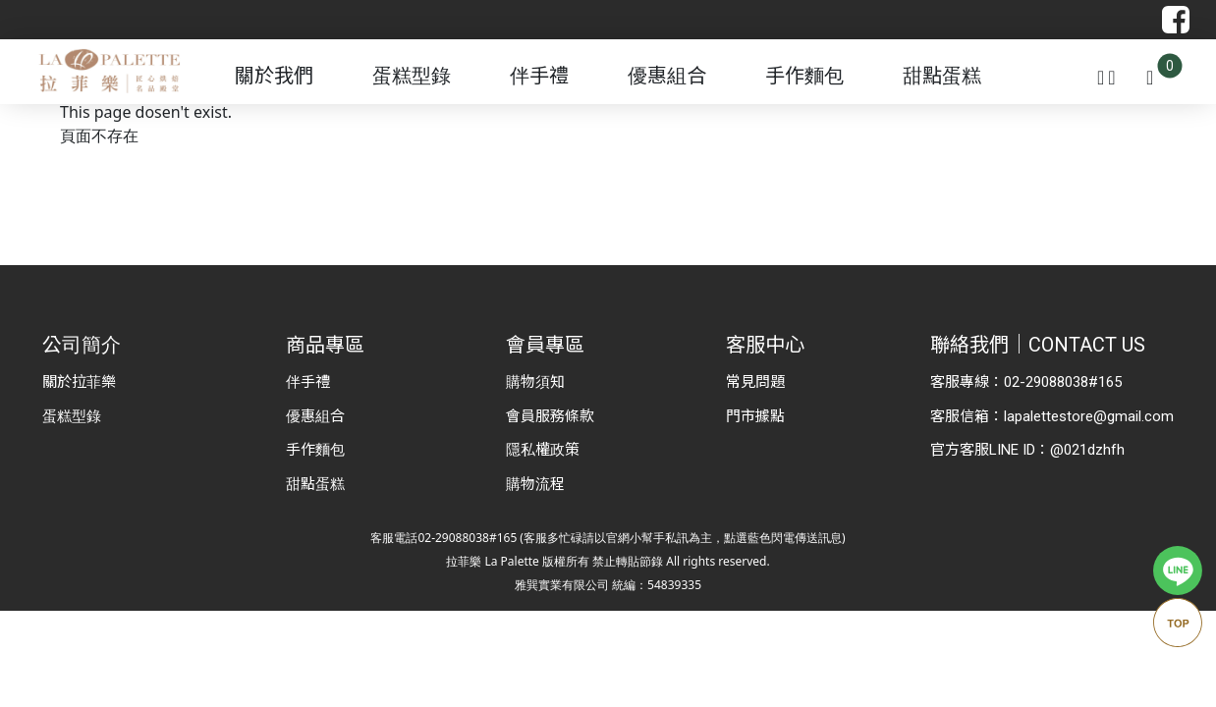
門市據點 (755, 416)
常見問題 (755, 382)
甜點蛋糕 (942, 75)
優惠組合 (667, 75)
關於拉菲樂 (79, 382)
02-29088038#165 (1063, 382)
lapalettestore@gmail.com (1089, 416)
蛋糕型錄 (411, 75)
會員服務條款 (550, 416)
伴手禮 (539, 75)
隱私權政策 (543, 450)
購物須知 (535, 382)
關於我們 (274, 75)
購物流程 (535, 484)
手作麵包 (804, 75)
